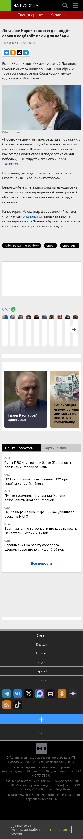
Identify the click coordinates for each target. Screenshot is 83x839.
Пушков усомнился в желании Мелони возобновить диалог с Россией (34, 497)
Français (41, 653)
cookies (17, 833)
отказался (30, 216)
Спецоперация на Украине (41, 14)
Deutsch (41, 644)
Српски (42, 680)
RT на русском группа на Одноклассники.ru (62, 693)
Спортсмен (69, 245)
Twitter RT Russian (28, 693)
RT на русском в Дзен (73, 693)
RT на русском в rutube (50, 693)
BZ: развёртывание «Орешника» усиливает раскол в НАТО (39, 514)
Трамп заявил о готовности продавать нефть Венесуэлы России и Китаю (40, 530)
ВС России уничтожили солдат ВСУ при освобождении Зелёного (36, 481)
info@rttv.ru (62, 789)
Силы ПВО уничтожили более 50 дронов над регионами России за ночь (39, 464)
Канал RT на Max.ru (39, 693)
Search (65, 1)
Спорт (50, 245)
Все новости (41, 563)
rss (6, 704)
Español (41, 671)
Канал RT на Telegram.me (6, 693)
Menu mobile (76, 1)
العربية (41, 662)
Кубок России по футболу (21, 245)
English (41, 635)
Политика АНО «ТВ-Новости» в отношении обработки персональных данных (41, 796)
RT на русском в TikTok (17, 704)
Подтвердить (60, 829)
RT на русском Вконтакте (17, 693)
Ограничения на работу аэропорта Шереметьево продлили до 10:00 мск (34, 547)
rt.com (40, 767)
